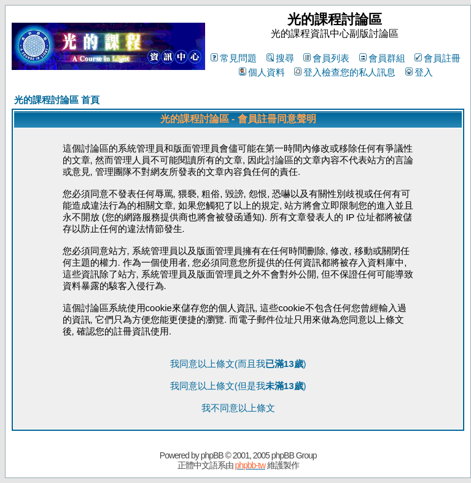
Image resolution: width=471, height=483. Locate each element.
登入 (419, 72)
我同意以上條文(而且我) (238, 363)
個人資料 (262, 72)
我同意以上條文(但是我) (238, 386)
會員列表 (326, 58)
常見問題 (234, 58)
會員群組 (382, 58)
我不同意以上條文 (238, 408)
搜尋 (280, 58)
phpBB (212, 455)
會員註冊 (438, 58)
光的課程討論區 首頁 (56, 100)
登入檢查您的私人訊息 (344, 72)
